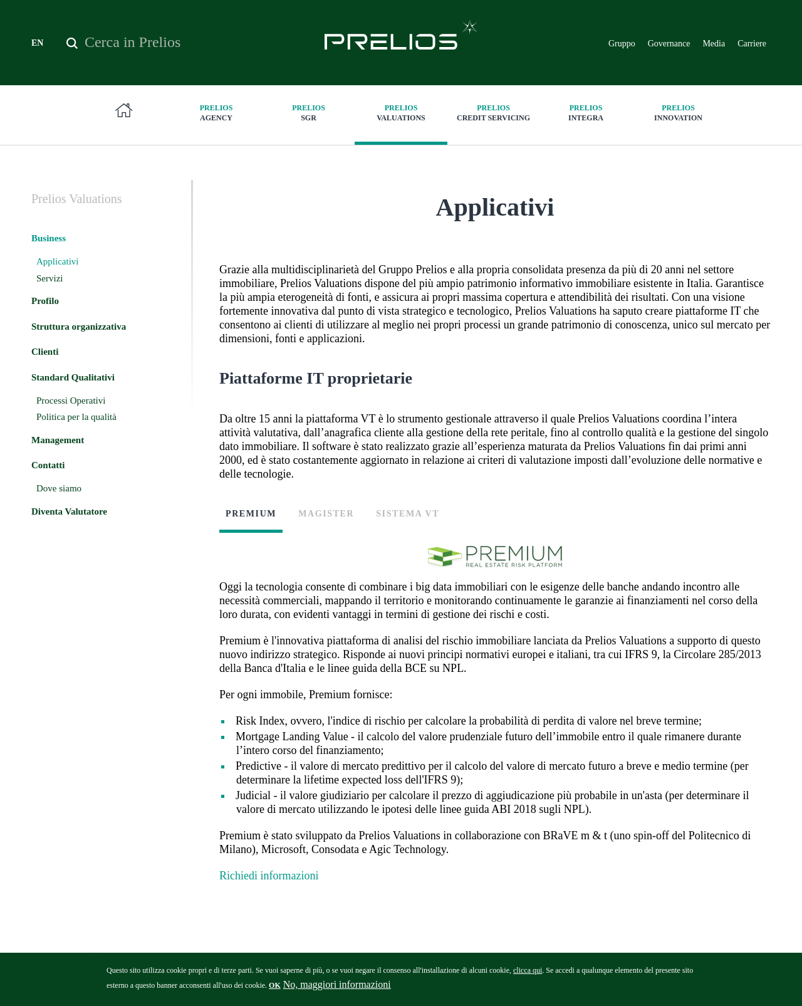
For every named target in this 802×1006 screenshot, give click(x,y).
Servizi (49, 278)
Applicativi (57, 261)
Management (57, 440)
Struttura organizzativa (78, 327)
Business (48, 238)
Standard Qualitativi (73, 377)
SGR (309, 112)
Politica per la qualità (76, 417)
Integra (585, 112)
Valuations (401, 112)
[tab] (255, 526)
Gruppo (621, 43)
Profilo (45, 301)
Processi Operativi (70, 401)
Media (713, 43)
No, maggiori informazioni (337, 988)
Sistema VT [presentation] (407, 513)
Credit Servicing (493, 112)
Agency (216, 112)
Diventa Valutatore (69, 511)
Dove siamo (58, 488)
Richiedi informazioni (268, 875)
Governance (669, 43)
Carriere (751, 43)
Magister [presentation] (326, 513)
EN (37, 43)
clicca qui (527, 974)
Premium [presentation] (251, 513)
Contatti (48, 465)
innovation (678, 112)
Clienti (44, 352)
